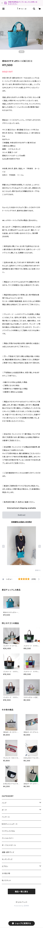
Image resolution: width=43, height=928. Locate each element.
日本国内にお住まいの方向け (21, 522)
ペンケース (6, 817)
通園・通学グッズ (8, 852)
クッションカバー (8, 838)
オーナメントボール (9, 845)
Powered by (21, 906)
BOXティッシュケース (10, 824)
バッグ (4, 803)
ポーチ (4, 810)
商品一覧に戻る (21, 891)
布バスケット (6, 880)
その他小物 (6, 873)
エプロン (5, 866)
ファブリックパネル (8, 831)
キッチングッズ (7, 859)
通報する (38, 570)
